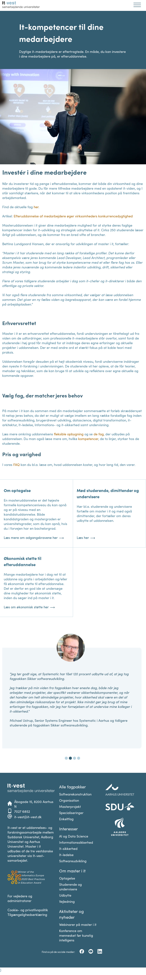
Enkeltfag (66, 819)
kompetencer (88, 438)
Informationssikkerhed (76, 842)
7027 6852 (22, 811)
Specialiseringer (71, 812)
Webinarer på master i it (77, 924)
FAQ (16, 464)
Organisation (69, 800)
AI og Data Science (73, 836)
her (36, 206)
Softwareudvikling (72, 861)
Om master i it (72, 871)
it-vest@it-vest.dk (28, 816)
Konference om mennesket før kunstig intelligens (76, 935)
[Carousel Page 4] (78, 758)
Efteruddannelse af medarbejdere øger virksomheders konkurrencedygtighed (73, 216)
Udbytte (65, 895)
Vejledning (67, 901)
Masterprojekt (70, 806)
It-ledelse (66, 854)
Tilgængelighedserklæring (27, 914)
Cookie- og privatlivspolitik (27, 909)
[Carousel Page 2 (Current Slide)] (70, 758)
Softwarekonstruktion (75, 794)
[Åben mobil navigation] (137, 5)
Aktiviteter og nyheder (71, 914)
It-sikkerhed (68, 848)
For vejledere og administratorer (19, 898)
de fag (99, 434)
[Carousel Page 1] (66, 758)
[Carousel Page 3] (74, 758)
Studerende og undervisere (70, 886)
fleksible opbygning (68, 434)
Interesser (68, 829)
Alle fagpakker (72, 786)
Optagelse (67, 878)
